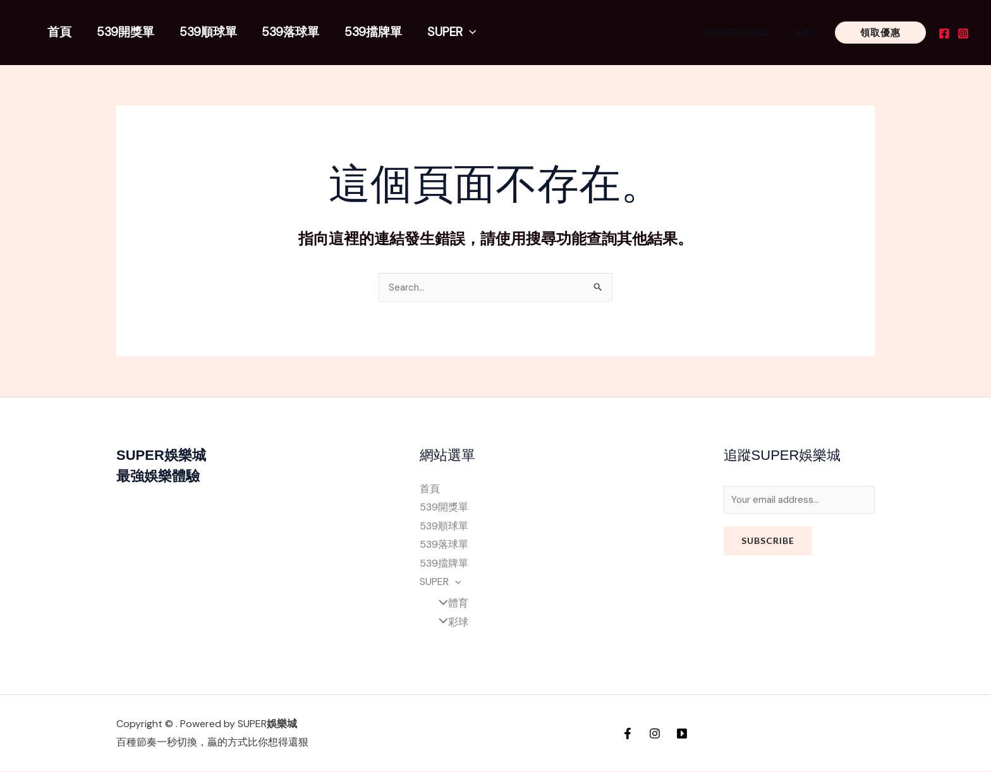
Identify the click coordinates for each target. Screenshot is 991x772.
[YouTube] (682, 734)
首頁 (59, 32)
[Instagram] (963, 33)
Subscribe (767, 543)
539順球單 (205, 32)
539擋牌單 (369, 32)
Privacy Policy (750, 32)
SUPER (446, 32)
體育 (448, 604)
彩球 (448, 623)
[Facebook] (944, 33)
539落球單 (287, 32)
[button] (880, 32)
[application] (464, 32)
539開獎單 (124, 32)
